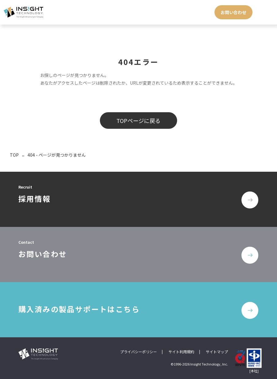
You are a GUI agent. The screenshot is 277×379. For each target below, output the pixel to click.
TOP (14, 155)
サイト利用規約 (181, 351)
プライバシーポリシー (138, 351)
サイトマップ (217, 351)
